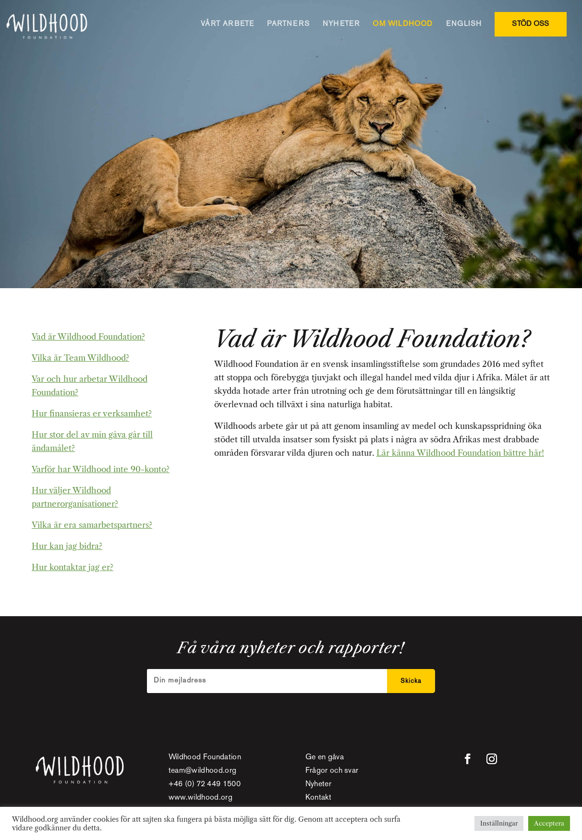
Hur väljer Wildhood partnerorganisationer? (75, 497)
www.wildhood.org (200, 798)
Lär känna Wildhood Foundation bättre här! (460, 453)
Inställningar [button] (499, 823)
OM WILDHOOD (403, 24)
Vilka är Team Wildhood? (80, 358)
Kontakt (318, 798)
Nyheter (318, 784)
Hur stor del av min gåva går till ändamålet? (92, 441)
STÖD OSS (530, 24)
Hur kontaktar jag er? (72, 567)
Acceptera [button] (549, 823)
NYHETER (341, 24)
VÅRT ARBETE (227, 24)
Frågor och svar (332, 771)
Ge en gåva (324, 757)
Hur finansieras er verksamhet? (92, 413)
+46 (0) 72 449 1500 (205, 784)
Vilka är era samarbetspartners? (92, 525)
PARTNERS (288, 24)
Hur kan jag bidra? (67, 546)
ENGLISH (464, 24)
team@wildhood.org (202, 771)
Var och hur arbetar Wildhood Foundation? (89, 385)
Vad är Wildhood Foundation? (88, 336)
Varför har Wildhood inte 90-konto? (101, 469)
